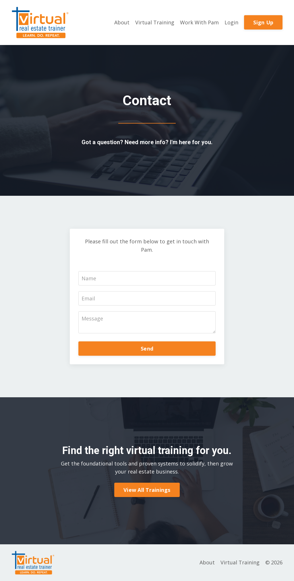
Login (231, 22)
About (121, 22)
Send (147, 348)
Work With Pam (199, 22)
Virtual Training (154, 22)
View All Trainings (147, 489)
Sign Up (263, 22)
